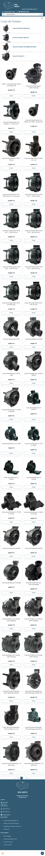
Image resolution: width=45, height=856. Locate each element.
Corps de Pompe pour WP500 (34, 548)
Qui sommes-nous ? (30, 9)
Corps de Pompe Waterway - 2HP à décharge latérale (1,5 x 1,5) (34, 692)
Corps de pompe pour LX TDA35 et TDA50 (11, 513)
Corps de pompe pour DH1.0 (11, 339)
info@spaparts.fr (6, 814)
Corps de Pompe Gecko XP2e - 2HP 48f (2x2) (11, 304)
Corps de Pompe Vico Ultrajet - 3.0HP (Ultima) (33, 656)
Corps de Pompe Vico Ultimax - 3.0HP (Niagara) (33, 620)
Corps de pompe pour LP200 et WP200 (33, 374)
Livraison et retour (8, 844)
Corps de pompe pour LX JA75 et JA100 (34, 444)
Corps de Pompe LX (18, 56)
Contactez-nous (8, 12)
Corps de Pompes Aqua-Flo (20, 38)
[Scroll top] (42, 853)
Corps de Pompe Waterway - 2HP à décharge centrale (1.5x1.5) (11, 692)
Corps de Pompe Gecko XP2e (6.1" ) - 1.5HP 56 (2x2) (11, 232)
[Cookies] (2, 853)
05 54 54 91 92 (6, 809)
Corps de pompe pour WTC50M (11, 583)
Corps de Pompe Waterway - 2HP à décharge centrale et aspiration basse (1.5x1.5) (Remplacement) (33, 728)
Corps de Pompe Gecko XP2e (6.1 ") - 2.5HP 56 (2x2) (33, 195)
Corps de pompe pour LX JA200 (11, 444)
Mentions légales (7, 836)
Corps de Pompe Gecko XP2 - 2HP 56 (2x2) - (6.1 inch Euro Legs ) (11, 195)
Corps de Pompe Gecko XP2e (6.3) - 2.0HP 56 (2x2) (33, 268)
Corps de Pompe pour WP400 (11, 548)
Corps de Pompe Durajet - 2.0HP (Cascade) (33, 87)
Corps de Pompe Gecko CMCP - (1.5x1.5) (11, 159)
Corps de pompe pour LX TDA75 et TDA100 (33, 513)
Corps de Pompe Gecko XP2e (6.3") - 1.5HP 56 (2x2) (11, 268)
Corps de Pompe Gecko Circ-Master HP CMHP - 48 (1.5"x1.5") (33, 121)
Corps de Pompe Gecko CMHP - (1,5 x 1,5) (33, 159)
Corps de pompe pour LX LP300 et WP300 (11, 411)
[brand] (11, 6)
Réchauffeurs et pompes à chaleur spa (12, 826)
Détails (11, 95)
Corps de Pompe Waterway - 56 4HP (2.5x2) (11, 764)
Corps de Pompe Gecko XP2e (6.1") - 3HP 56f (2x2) (33, 232)
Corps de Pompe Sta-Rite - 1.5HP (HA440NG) (34, 584)
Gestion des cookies (8, 842)
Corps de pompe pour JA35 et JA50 (11, 374)
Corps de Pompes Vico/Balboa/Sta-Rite (24, 47)
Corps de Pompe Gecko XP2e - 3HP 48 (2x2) (34, 304)
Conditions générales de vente (10, 839)
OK (41, 14)
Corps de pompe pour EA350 (33, 339)
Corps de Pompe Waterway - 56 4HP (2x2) (33, 764)
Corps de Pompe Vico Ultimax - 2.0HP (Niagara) (11, 620)
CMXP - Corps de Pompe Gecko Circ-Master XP (11, 85)
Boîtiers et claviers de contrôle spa (11, 823)
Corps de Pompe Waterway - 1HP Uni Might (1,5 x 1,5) (11, 728)
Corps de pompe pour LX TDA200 (33, 478)
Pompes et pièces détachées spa (11, 820)
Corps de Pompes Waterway (21, 28)
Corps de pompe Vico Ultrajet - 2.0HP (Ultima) (11, 656)
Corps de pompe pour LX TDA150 (11, 478)
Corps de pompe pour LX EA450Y (33, 409)
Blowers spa (6, 829)
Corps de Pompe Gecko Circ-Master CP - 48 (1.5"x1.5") (11, 123)
